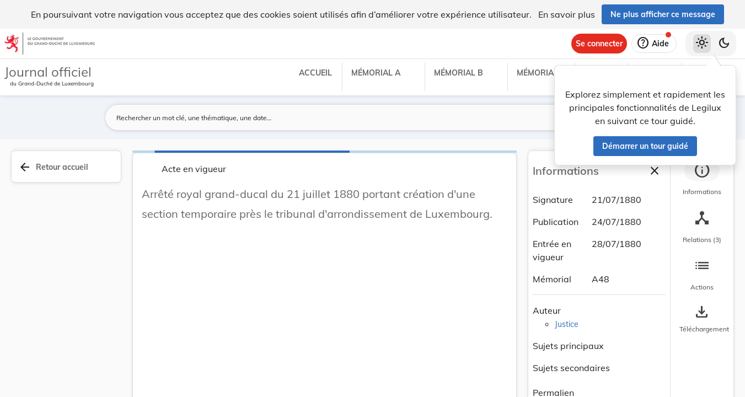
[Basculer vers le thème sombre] (724, 43)
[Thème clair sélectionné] (702, 43)
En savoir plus (566, 14)
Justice (566, 324)
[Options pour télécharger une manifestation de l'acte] (702, 319)
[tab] (702, 179)
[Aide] (654, 43)
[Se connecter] (599, 43)
